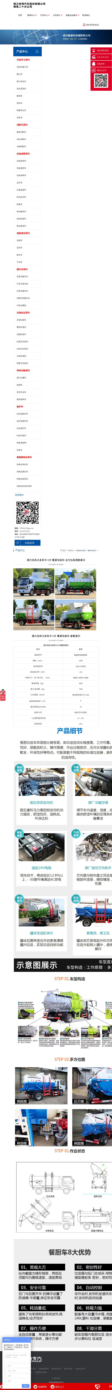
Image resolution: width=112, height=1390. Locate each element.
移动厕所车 (21, 212)
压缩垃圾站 (21, 356)
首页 (20, 15)
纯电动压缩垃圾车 (24, 486)
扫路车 (19, 240)
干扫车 (19, 262)
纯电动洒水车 (22, 472)
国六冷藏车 (21, 378)
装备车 (19, 204)
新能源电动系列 (24, 457)
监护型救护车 (22, 421)
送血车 (19, 450)
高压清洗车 (21, 89)
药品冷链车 (21, 436)
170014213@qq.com (27, 528)
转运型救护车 (22, 414)
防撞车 (19, 385)
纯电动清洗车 (22, 479)
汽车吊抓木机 (22, 284)
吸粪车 (19, 96)
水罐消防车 (21, 146)
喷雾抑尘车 (21, 110)
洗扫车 (19, 248)
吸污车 (19, 74)
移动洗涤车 (21, 219)
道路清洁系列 (23, 233)
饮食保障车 (21, 175)
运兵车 (19, 183)
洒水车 (19, 103)
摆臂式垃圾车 (22, 363)
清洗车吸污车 (22, 67)
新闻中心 (32, 15)
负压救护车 (21, 428)
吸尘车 (19, 255)
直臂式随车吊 (22, 277)
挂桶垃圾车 (21, 334)
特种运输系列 (23, 370)
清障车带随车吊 (23, 298)
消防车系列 (22, 125)
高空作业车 (21, 392)
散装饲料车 (21, 399)
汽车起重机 (21, 305)
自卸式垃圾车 (22, 349)
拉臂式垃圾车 (22, 342)
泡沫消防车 (21, 139)
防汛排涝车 (21, 197)
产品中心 (45, 15)
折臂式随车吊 (22, 291)
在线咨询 (24, 543)
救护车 (20, 406)
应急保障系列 (23, 154)
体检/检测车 (22, 443)
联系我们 (86, 15)
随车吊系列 (22, 269)
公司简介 (58, 15)
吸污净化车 (21, 81)
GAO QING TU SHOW (56, 564)
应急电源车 (21, 190)
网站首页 (105, 51)
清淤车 (19, 118)
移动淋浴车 (21, 226)
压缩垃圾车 (21, 320)
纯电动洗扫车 (22, 464)
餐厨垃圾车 (21, 327)
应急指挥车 (21, 168)
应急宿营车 (21, 161)
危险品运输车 (72, 15)
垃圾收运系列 (23, 313)
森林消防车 (21, 132)
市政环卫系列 (23, 60)
